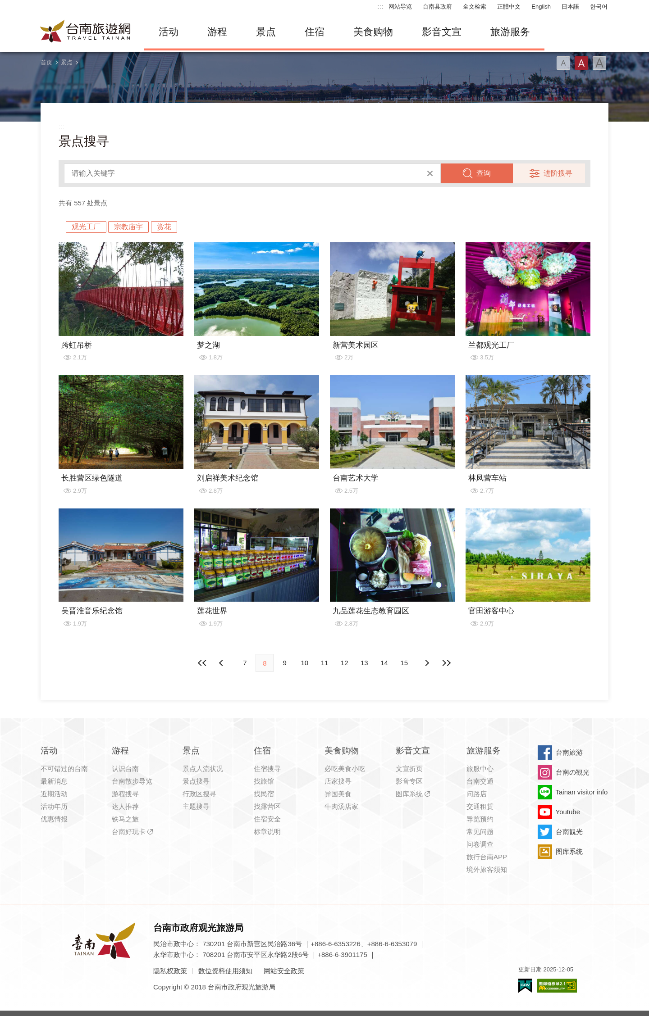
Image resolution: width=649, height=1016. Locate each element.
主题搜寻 (196, 806)
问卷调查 (480, 844)
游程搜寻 (125, 794)
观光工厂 (86, 227)
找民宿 (264, 794)
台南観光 (569, 831)
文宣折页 (409, 768)
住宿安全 (267, 819)
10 (304, 663)
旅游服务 (510, 31)
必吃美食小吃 (344, 768)
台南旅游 (569, 752)
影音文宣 (442, 31)
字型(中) (581, 63)
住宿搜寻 (267, 768)
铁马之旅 (125, 819)
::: (380, 6)
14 (384, 663)
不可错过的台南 (64, 768)
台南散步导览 (132, 781)
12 (344, 663)
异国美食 (338, 794)
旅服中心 (480, 768)
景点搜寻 (196, 781)
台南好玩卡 (129, 831)
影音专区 (409, 781)
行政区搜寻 (199, 794)
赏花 (164, 227)
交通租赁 (480, 806)
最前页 (202, 663)
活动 (168, 31)
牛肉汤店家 (341, 806)
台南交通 (480, 781)
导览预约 (480, 819)
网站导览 (400, 6)
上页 (427, 663)
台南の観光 (573, 772)
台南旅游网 (85, 32)
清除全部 (430, 173)
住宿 (314, 31)
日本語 (570, 6)
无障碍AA (557, 986)
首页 (46, 62)
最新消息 (54, 781)
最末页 (447, 663)
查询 (483, 173)
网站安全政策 (284, 971)
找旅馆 (264, 781)
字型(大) (599, 63)
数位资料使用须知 (225, 971)
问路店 (476, 794)
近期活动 (54, 794)
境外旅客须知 (486, 869)
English (541, 6)
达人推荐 (125, 806)
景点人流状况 (203, 768)
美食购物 (373, 31)
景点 (266, 31)
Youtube (568, 812)
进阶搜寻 (558, 173)
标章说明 (267, 831)
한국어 (599, 6)
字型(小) (563, 63)
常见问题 (480, 831)
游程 (217, 31)
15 (404, 663)
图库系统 (409, 794)
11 (325, 663)
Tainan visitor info (582, 792)
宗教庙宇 (128, 227)
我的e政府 (525, 986)
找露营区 (267, 806)
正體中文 (509, 6)
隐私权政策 (170, 971)
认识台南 (125, 768)
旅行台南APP (486, 857)
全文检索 (474, 6)
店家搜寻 (338, 781)
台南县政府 (437, 6)
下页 (222, 663)
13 (364, 663)
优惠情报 (54, 819)
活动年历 (54, 806)
